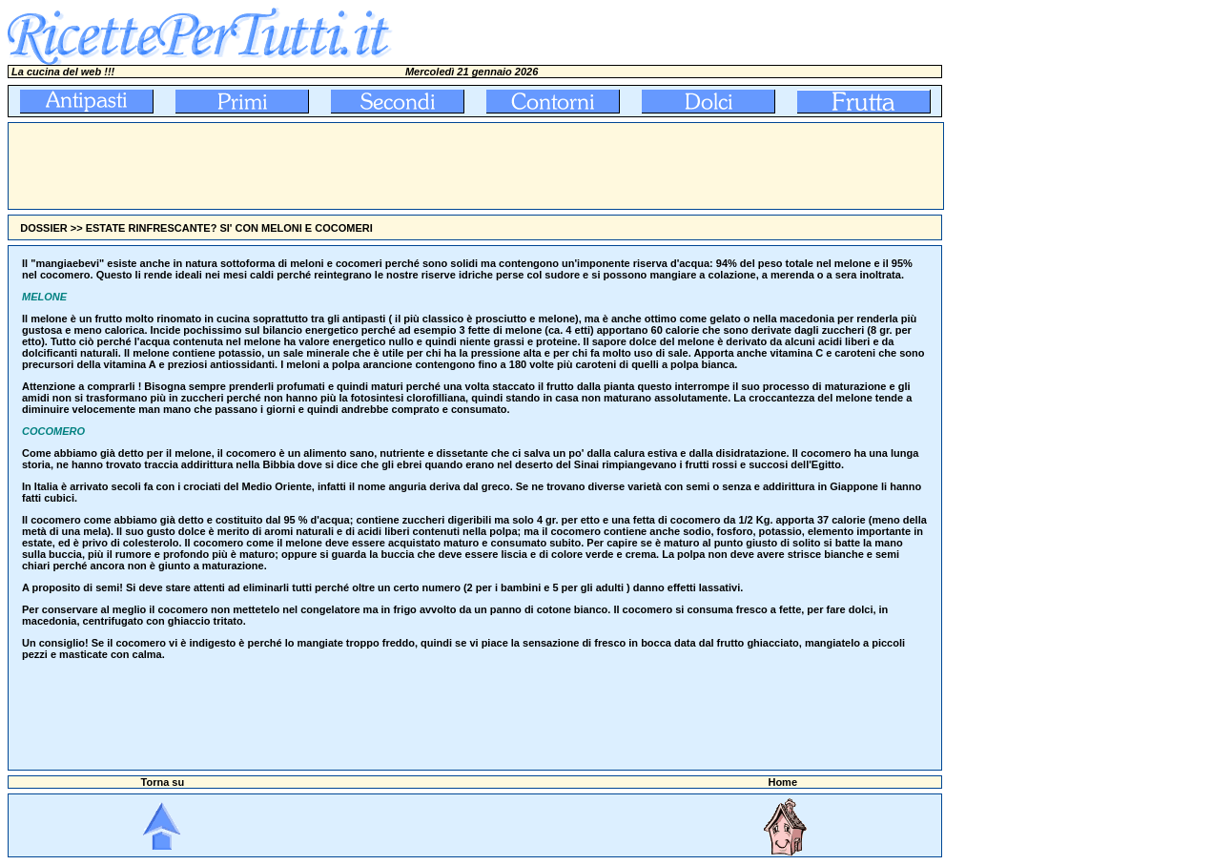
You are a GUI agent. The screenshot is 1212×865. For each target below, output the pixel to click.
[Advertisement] (356, 166)
